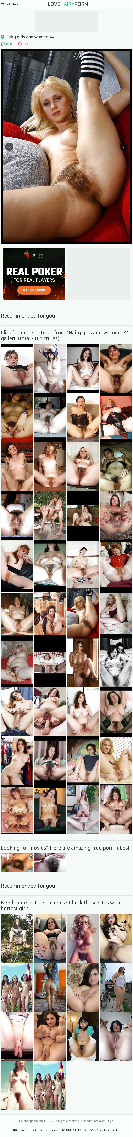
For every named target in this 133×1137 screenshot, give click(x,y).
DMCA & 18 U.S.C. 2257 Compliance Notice (91, 1130)
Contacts (20, 1130)
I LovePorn (66, 4)
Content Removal (45, 1130)
